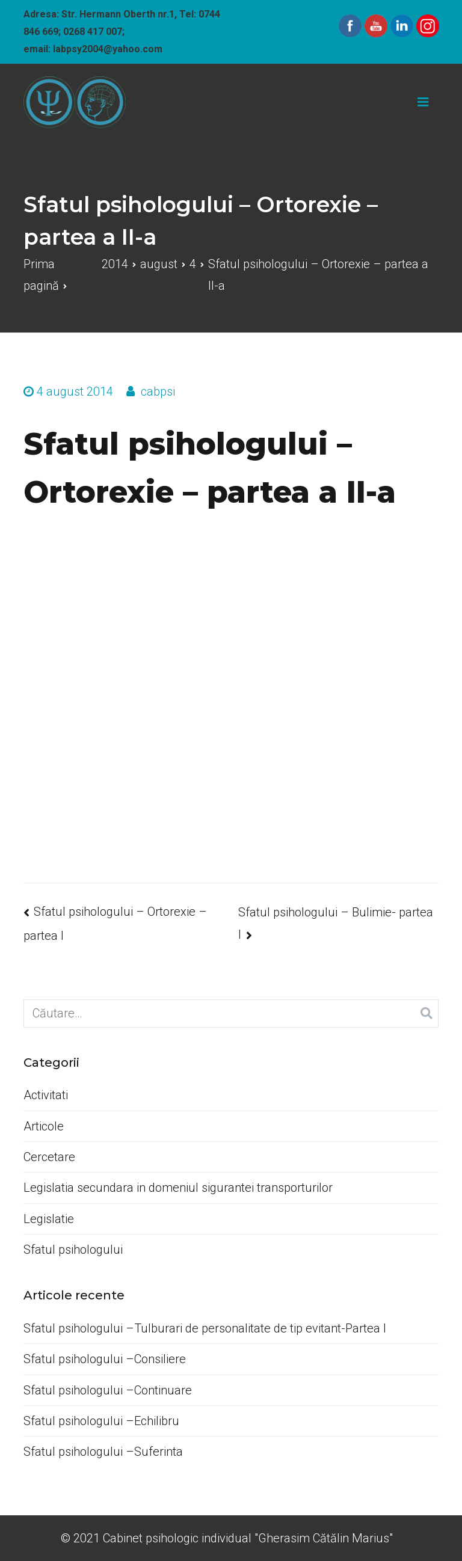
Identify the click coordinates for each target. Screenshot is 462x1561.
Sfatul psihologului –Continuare (107, 1390)
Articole (43, 1126)
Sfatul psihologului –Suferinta (103, 1451)
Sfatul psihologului (73, 1249)
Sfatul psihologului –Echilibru (101, 1421)
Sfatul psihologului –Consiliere (104, 1359)
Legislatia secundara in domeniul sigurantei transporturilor (178, 1187)
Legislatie (48, 1219)
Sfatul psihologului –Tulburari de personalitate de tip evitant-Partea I (204, 1328)
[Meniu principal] (423, 102)
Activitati (45, 1095)
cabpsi (158, 391)
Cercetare (49, 1157)
